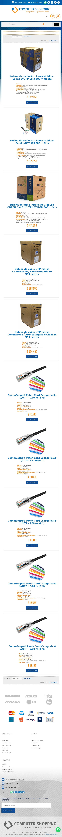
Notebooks (5, 740)
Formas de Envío (19, 2)
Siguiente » (54, 41)
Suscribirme (8, 810)
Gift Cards (5, 750)
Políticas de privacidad (50, 834)
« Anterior (43, 41)
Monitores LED (6, 745)
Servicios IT (34, 743)
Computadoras (6, 738)
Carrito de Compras (8, 771)
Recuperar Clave (7, 766)
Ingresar (4, 764)
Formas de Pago (35, 2)
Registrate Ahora (7, 769)
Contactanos (35, 738)
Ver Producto (32, 102)
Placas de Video (6, 743)
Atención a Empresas (37, 740)
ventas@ (14, 779)
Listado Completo (7, 752)
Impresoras (5, 748)
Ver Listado (27, 37)
